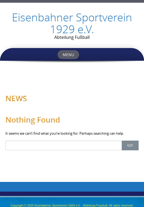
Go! (130, 145)
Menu (68, 54)
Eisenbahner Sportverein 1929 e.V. (72, 23)
